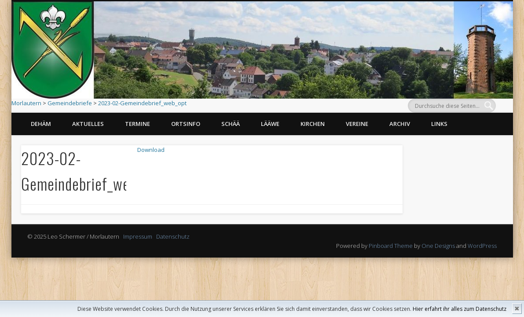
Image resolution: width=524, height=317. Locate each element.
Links (439, 124)
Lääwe (270, 124)
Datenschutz (173, 236)
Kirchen (312, 124)
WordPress (482, 246)
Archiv (399, 124)
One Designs (438, 246)
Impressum (137, 236)
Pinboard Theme (391, 246)
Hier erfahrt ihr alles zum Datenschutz (459, 309)
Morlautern (26, 103)
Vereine (357, 124)
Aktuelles (88, 124)
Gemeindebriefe (70, 103)
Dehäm (41, 124)
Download (152, 150)
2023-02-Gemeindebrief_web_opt (142, 103)
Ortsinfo (185, 124)
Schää (230, 124)
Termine (137, 124)
